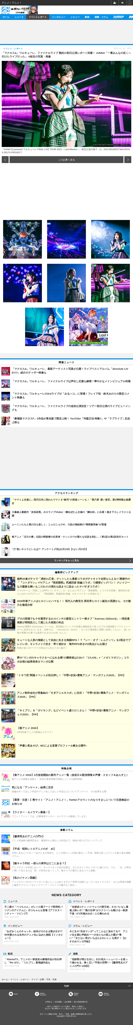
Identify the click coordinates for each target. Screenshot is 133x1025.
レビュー (75, 17)
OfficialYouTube (106, 994)
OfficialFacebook (43, 994)
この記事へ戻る (66, 159)
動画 (87, 17)
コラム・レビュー (82, 925)
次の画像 (127, 159)
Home (16, 994)
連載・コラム (101, 17)
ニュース (19, 17)
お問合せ (48, 1002)
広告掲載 (58, 1002)
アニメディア (118, 16)
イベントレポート (38, 17)
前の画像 (5, 159)
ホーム (6, 17)
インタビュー (58, 17)
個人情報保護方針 (81, 1002)
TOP (66, 986)
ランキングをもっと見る (66, 560)
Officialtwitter (76, 994)
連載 (75, 953)
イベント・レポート (84, 901)
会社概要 (67, 1002)
